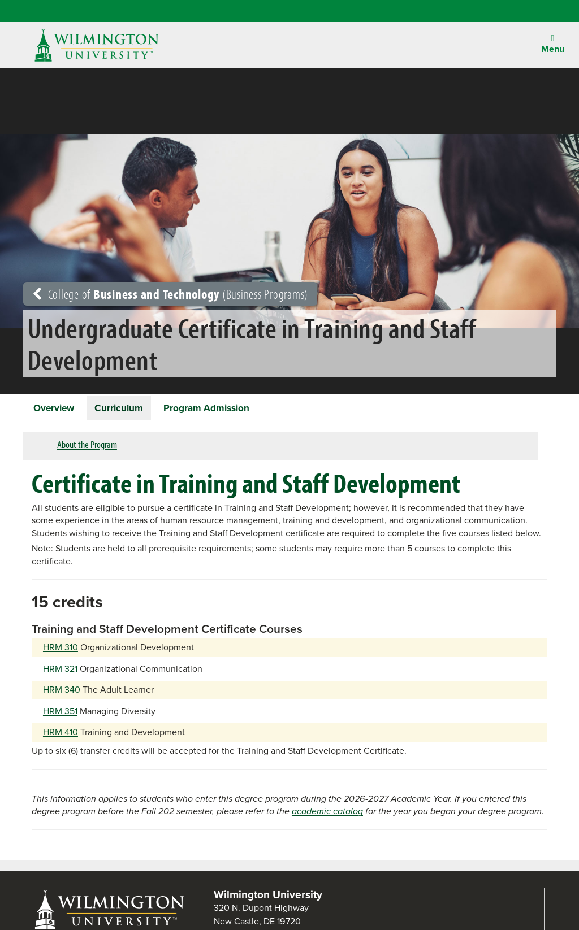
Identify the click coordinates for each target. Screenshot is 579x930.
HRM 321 (60, 673)
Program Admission (229, 409)
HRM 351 (60, 715)
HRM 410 (60, 736)
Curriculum (132, 409)
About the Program (87, 448)
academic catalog (327, 815)
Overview (58, 409)
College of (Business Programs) (170, 293)
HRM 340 (61, 694)
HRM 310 (60, 651)
